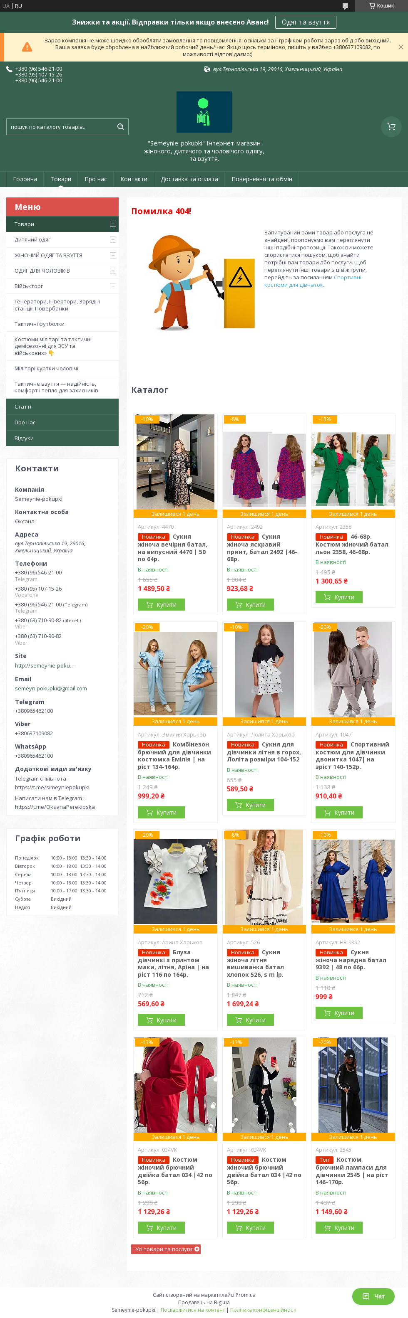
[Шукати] (120, 126)
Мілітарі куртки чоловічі (46, 368)
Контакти (133, 179)
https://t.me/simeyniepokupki (52, 787)
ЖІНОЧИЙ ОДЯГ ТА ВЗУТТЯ (48, 255)
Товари (60, 179)
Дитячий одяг (32, 239)
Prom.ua (246, 1294)
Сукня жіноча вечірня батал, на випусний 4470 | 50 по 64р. (172, 547)
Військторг (29, 286)
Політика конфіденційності (263, 1309)
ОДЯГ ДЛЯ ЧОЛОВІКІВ (42, 270)
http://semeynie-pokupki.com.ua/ (46, 665)
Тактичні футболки (40, 324)
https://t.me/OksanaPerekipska (55, 807)
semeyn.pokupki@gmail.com (51, 688)
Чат (373, 1296)
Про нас (96, 179)
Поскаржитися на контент (193, 1309)
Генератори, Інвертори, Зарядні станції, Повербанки (57, 305)
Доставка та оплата (189, 179)
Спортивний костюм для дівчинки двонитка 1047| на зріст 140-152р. (352, 755)
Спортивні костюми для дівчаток (312, 280)
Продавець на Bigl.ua (204, 1302)
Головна (25, 179)
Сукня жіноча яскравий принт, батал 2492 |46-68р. (262, 547)
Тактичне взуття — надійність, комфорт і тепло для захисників (56, 387)
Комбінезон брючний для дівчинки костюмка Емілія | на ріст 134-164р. (174, 755)
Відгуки (24, 438)
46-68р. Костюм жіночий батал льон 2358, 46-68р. (352, 544)
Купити (167, 604)
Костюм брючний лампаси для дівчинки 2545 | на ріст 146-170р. (352, 1170)
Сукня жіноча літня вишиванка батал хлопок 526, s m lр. (255, 963)
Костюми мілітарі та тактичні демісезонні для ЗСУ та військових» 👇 (53, 346)
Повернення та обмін (261, 179)
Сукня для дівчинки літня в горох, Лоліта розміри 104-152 (264, 752)
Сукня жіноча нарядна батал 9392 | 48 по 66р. (351, 959)
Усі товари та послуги (163, 1249)
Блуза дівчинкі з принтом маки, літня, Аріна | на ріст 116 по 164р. (173, 963)
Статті (23, 406)
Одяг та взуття (306, 22)
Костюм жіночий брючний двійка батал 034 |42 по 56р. (175, 1170)
